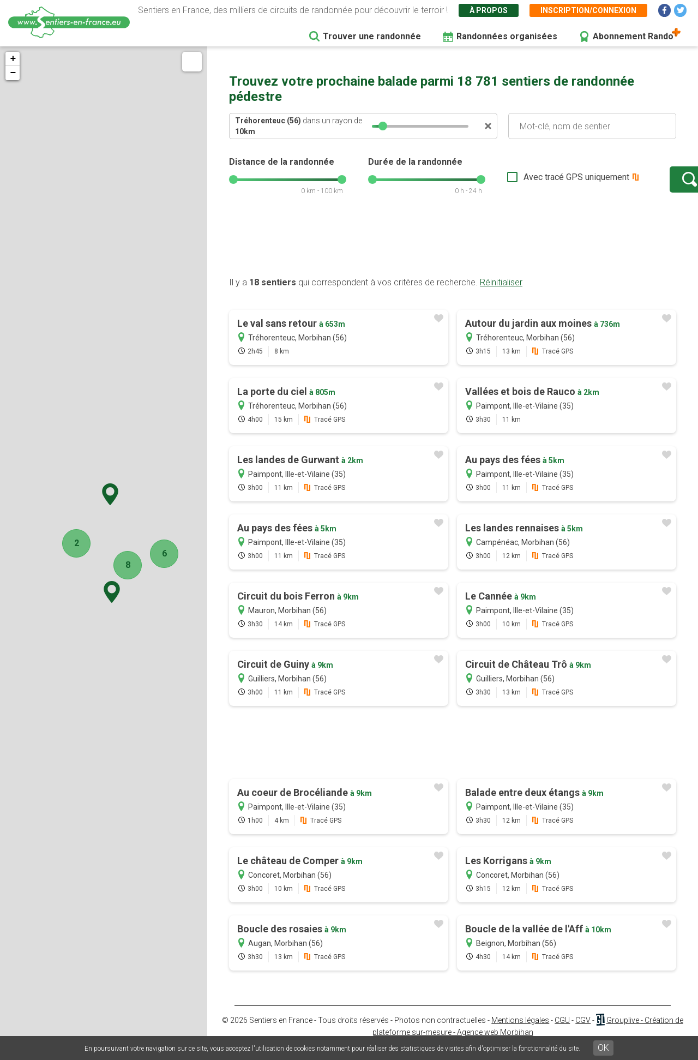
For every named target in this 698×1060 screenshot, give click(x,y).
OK (603, 1048)
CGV (583, 1031)
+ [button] (13, 58)
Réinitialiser (501, 293)
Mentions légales (520, 1031)
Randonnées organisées (506, 36)
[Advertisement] (452, 252)
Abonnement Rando (633, 36)
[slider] (382, 126)
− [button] (13, 73)
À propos (489, 10)
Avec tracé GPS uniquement (542, 182)
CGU (562, 1031)
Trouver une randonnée (372, 36)
